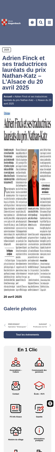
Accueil (8, 96)
